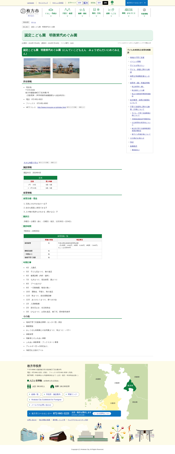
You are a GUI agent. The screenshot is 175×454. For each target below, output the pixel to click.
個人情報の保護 (44, 420)
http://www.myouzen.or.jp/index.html (61, 107)
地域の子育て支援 (137, 57)
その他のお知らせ (137, 138)
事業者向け (136, 150)
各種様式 (133, 146)
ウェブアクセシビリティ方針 (78, 420)
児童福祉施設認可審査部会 (141, 119)
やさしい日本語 (57, 3)
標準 (79, 3)
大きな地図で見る (40, 163)
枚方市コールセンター (135, 3)
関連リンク (72, 394)
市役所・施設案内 (53, 394)
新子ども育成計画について (141, 134)
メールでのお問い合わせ (41, 405)
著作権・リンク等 (59, 420)
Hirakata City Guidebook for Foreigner (46, 400)
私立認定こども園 (138, 90)
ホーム (33, 22)
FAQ (132, 142)
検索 (112, 3)
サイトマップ (43, 3)
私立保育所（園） (138, 86)
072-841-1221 (37, 372)
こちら (102, 413)
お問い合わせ (32, 420)
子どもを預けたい (137, 65)
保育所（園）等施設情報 (140, 83)
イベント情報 (135, 61)
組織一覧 (35, 394)
